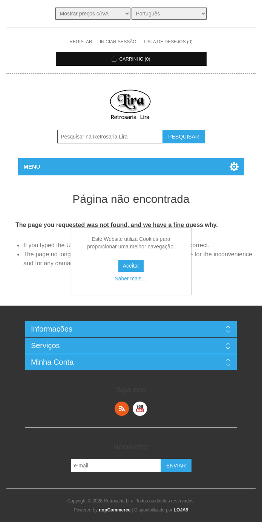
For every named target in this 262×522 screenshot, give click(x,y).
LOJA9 (181, 510)
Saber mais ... (131, 278)
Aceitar (131, 266)
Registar (80, 41)
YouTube (140, 409)
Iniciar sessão (118, 41)
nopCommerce (114, 510)
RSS (122, 409)
